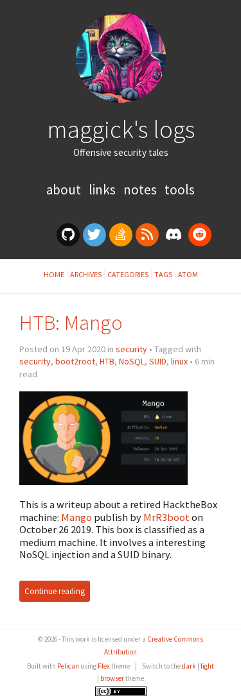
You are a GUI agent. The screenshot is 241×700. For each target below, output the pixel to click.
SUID (157, 361)
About (65, 189)
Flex (104, 666)
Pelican (68, 666)
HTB (107, 361)
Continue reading (54, 591)
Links (103, 189)
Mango (76, 517)
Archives (86, 274)
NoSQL (132, 361)
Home (54, 274)
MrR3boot (166, 517)
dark (189, 666)
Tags (163, 274)
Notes (141, 189)
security (131, 349)
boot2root (75, 361)
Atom (188, 274)
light (207, 666)
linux (179, 361)
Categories (127, 274)
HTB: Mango (71, 322)
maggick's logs (121, 129)
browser (112, 678)
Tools (180, 189)
